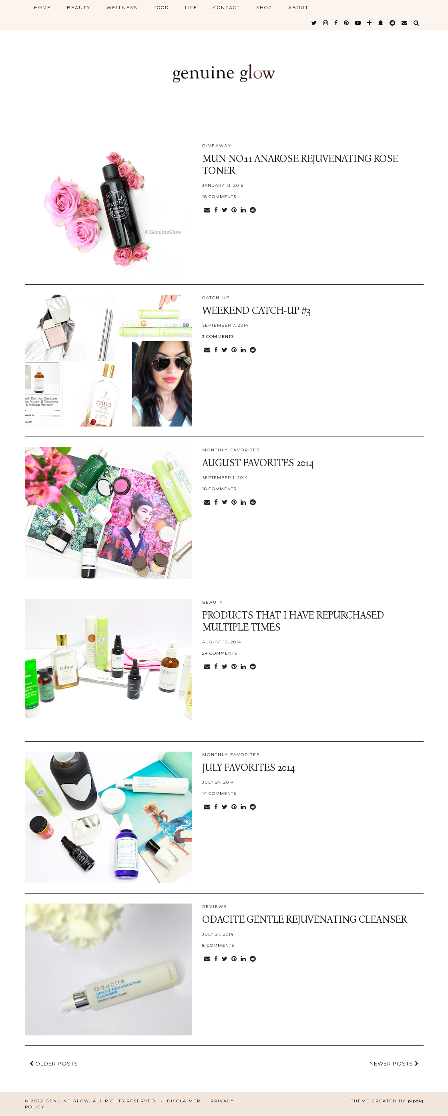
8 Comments (218, 945)
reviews (214, 906)
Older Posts (54, 1063)
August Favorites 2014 (257, 463)
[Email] (405, 22)
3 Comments (218, 336)
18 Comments (219, 488)
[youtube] (358, 22)
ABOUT (298, 7)
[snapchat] (381, 22)
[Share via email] (207, 210)
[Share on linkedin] (243, 210)
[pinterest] (347, 22)
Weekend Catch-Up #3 (256, 311)
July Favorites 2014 (248, 768)
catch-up (216, 297)
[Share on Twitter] (224, 210)
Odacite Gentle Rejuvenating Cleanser (304, 920)
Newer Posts (394, 1063)
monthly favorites (231, 450)
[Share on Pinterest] (234, 210)
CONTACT (226, 7)
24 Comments (219, 653)
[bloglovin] (369, 22)
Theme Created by (387, 1101)
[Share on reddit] (253, 210)
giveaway (216, 145)
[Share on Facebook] (216, 210)
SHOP (264, 7)
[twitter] (314, 22)
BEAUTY (78, 7)
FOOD (161, 7)
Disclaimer (184, 1101)
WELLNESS (121, 7)
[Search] (417, 22)
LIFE (191, 7)
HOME (42, 7)
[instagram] (326, 22)
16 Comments (219, 196)
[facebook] (336, 22)
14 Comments (219, 793)
